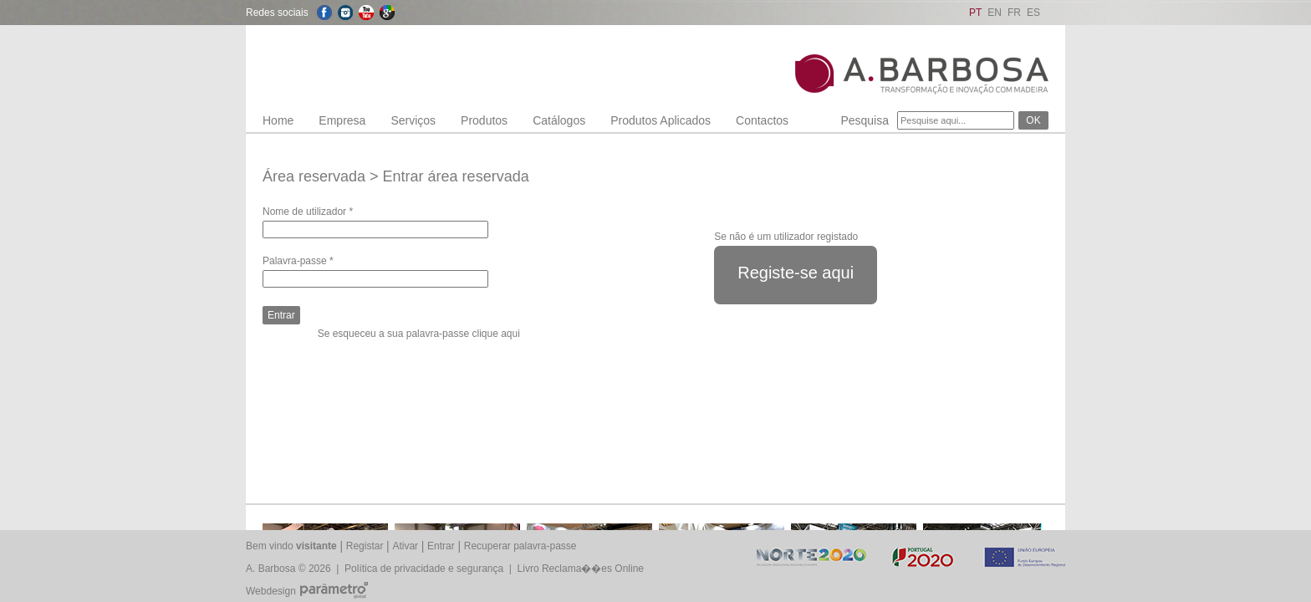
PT (975, 12)
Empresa (342, 120)
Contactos (762, 120)
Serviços (413, 120)
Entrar (441, 546)
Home (278, 120)
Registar (365, 546)
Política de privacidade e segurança (423, 568)
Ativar (405, 546)
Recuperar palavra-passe (520, 546)
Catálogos (559, 120)
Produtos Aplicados (660, 120)
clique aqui (495, 333)
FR (1014, 12)
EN (994, 12)
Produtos (484, 120)
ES (1033, 12)
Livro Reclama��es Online (581, 568)
